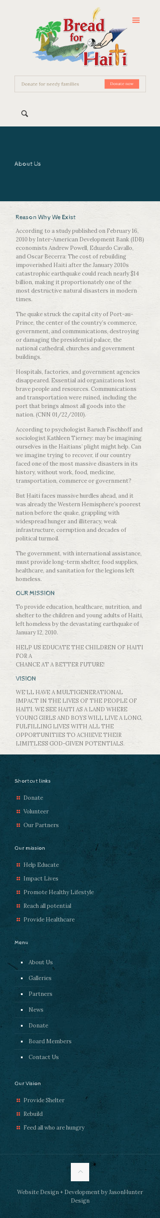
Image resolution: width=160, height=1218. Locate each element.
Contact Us (44, 1057)
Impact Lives (40, 878)
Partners (40, 994)
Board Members (50, 1041)
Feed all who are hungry (53, 1127)
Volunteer (36, 811)
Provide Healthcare (49, 919)
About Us (41, 962)
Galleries (40, 978)
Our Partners (41, 825)
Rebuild (33, 1114)
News (36, 1009)
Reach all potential (47, 906)
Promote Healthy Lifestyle (58, 892)
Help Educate (41, 865)
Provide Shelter (43, 1100)
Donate (33, 797)
